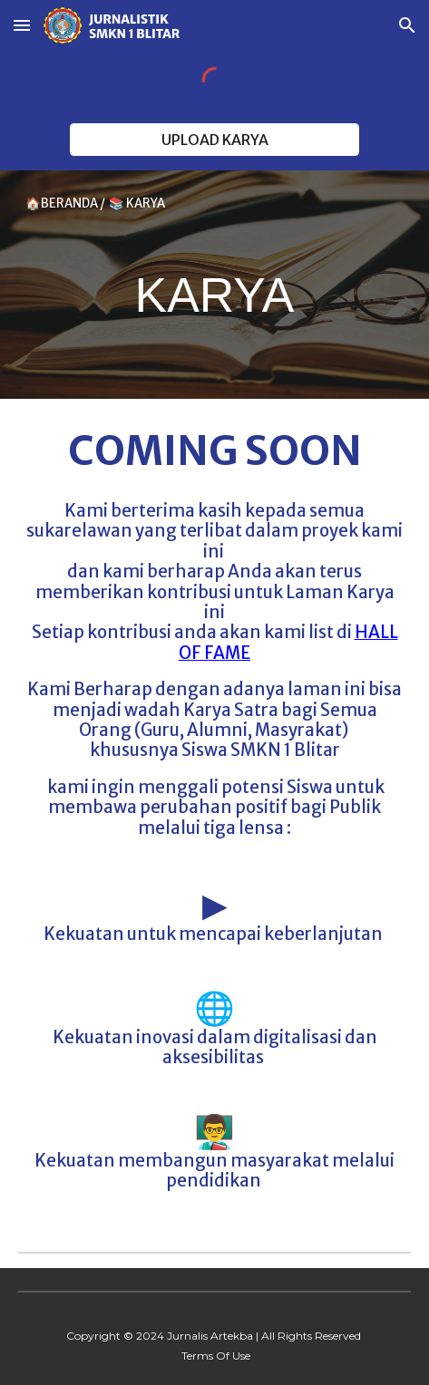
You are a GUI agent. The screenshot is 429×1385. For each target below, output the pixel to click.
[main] (214, 284)
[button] (22, 25)
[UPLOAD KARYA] (214, 139)
